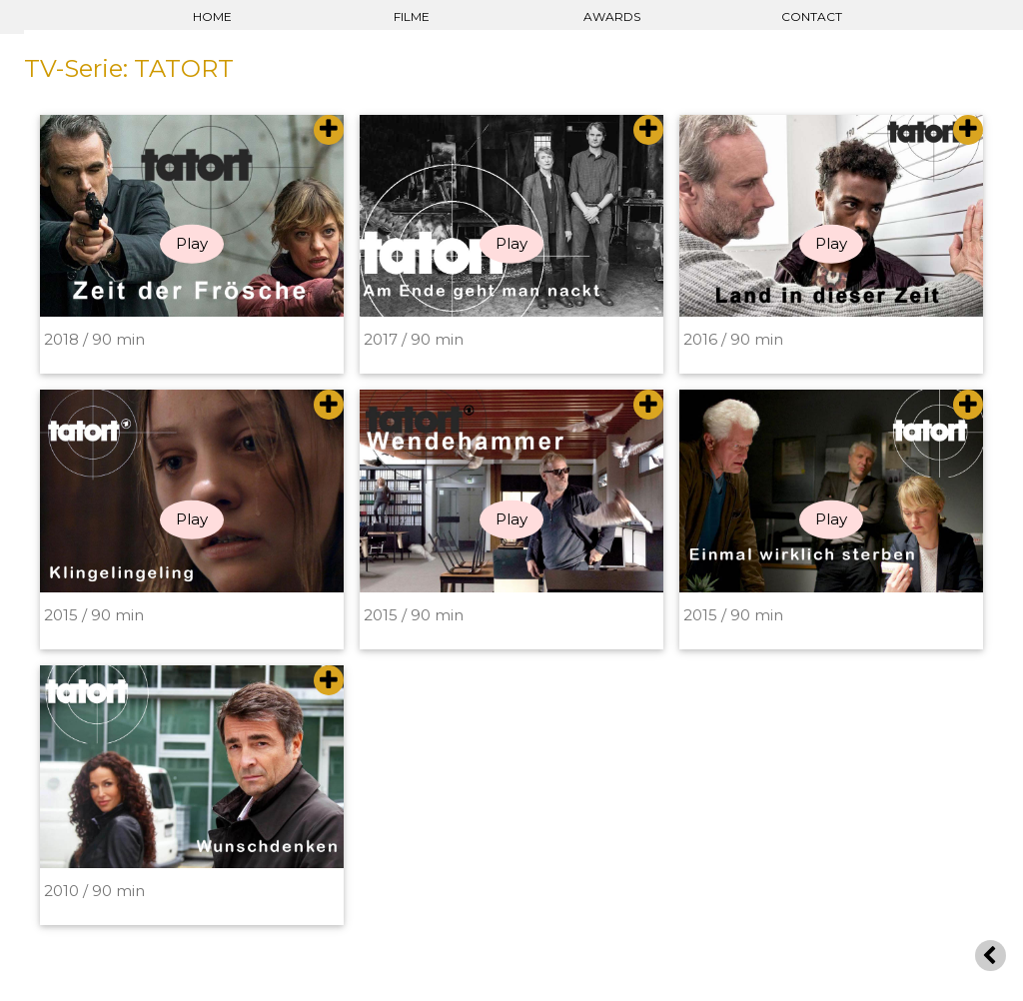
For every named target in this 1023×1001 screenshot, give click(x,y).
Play (192, 243)
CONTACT (811, 16)
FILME (412, 16)
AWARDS (611, 16)
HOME (212, 16)
